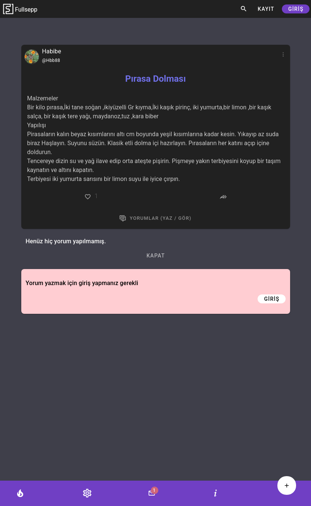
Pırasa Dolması (155, 79)
